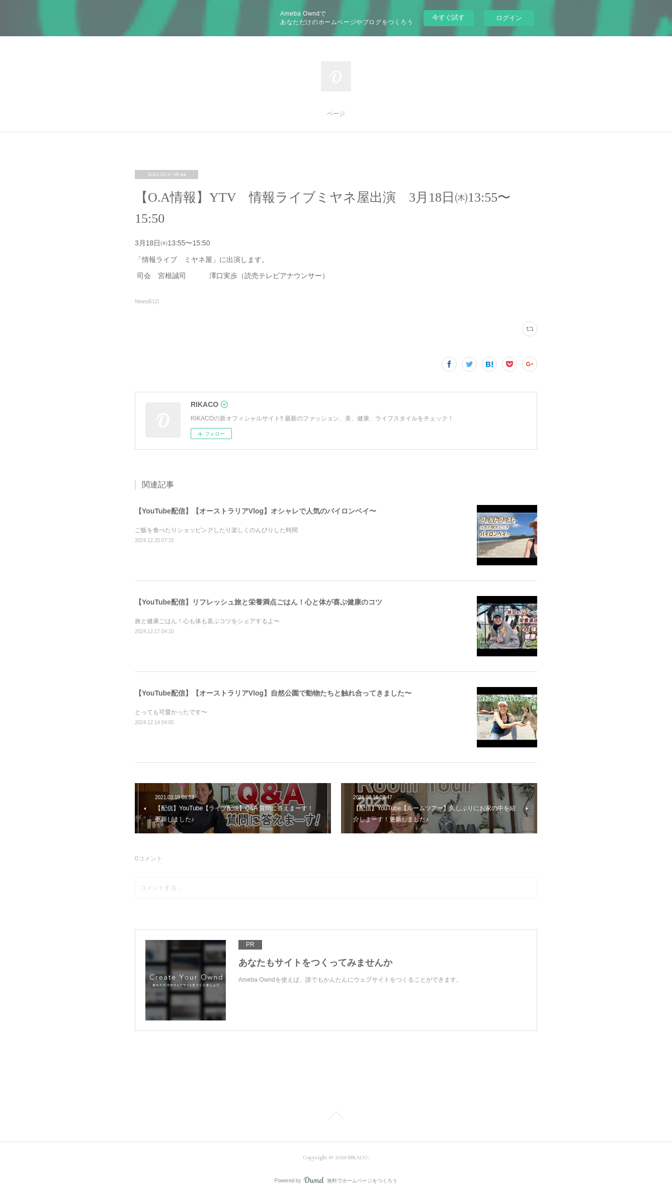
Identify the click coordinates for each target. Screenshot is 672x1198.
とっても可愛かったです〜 (171, 712)
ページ (336, 114)
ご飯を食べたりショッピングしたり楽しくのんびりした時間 (216, 530)
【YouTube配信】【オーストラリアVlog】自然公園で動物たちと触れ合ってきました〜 (273, 693)
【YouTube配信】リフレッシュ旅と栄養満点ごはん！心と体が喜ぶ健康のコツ (258, 602)
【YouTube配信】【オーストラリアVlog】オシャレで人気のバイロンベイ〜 (255, 511)
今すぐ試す (448, 17)
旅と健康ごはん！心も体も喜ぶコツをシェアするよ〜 (207, 621)
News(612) (147, 301)
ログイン (509, 18)
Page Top (336, 1117)
